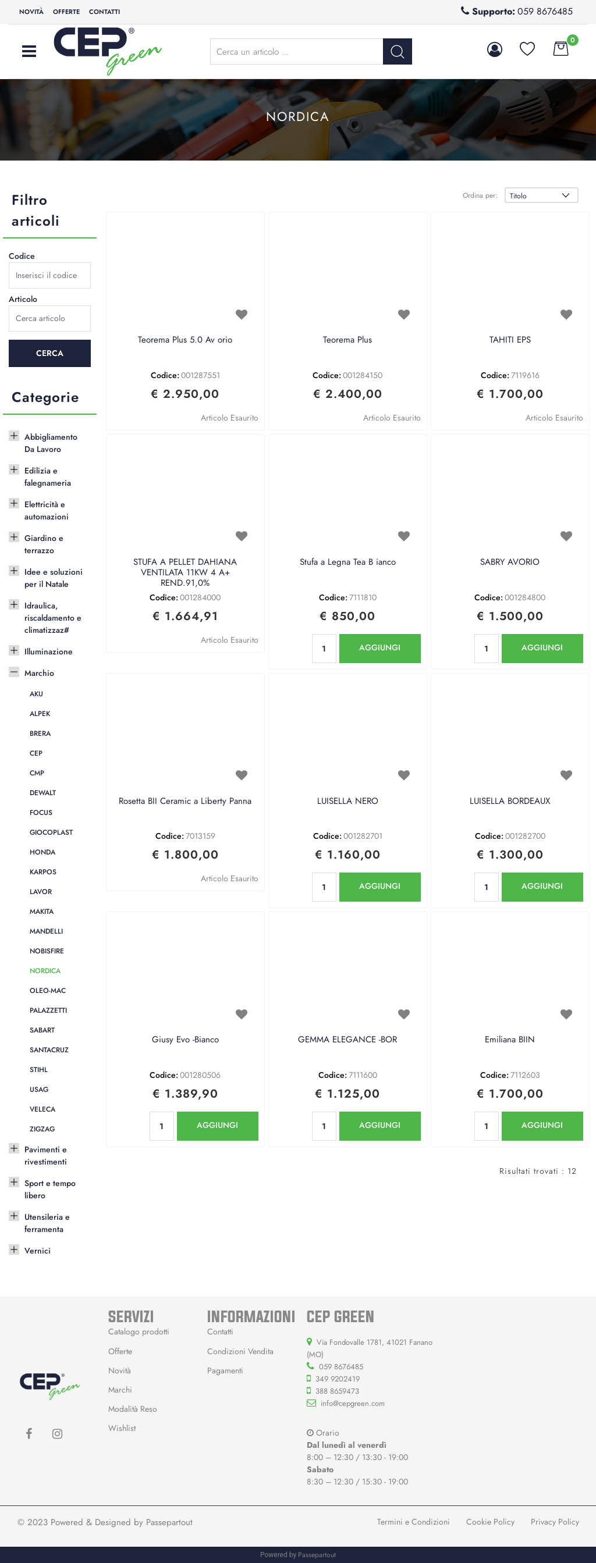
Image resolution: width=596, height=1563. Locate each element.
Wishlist (122, 1428)
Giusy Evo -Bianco (185, 1040)
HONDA (42, 852)
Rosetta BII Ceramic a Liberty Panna (185, 801)
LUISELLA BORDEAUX (510, 801)
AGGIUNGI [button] (379, 647)
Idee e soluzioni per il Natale (53, 578)
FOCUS (41, 812)
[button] (497, 49)
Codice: (165, 375)
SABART (42, 1030)
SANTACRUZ (49, 1050)
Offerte (66, 11)
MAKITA (42, 911)
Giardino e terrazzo (43, 544)
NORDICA (45, 971)
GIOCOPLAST (51, 832)
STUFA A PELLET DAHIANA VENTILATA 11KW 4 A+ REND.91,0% (185, 573)
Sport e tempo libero (50, 1189)
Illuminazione (48, 651)
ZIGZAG (42, 1129)
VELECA (42, 1109)
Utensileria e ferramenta (47, 1223)
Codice (22, 256)
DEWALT (43, 793)
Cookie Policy (490, 1522)
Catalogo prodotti (138, 1331)
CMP (37, 773)
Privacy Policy (555, 1522)
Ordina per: (480, 195)
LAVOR (41, 891)
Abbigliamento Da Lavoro (50, 443)
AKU (36, 694)
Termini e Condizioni (413, 1522)
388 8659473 (337, 1391)
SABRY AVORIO (510, 562)
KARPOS (43, 872)
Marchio (39, 673)
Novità (31, 11)
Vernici (37, 1250)
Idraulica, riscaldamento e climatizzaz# (52, 618)
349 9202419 (337, 1378)
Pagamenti (225, 1370)
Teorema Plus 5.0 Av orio (185, 340)
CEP (36, 753)
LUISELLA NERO (347, 801)
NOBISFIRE (47, 951)
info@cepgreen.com (353, 1403)
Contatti (104, 11)
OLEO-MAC (48, 990)
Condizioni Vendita (240, 1351)
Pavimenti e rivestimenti (45, 1155)
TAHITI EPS (510, 340)
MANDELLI (46, 931)
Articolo (23, 299)
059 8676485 (545, 11)
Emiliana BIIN (510, 1040)
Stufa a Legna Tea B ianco (348, 562)
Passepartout (169, 1522)
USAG (39, 1089)
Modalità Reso (132, 1409)
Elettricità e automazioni (46, 510)
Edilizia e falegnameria (47, 477)
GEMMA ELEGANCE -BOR (347, 1040)
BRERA (40, 733)
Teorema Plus (347, 340)
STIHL (39, 1069)
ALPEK (40, 713)
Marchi (120, 1389)
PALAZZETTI (48, 1010)
